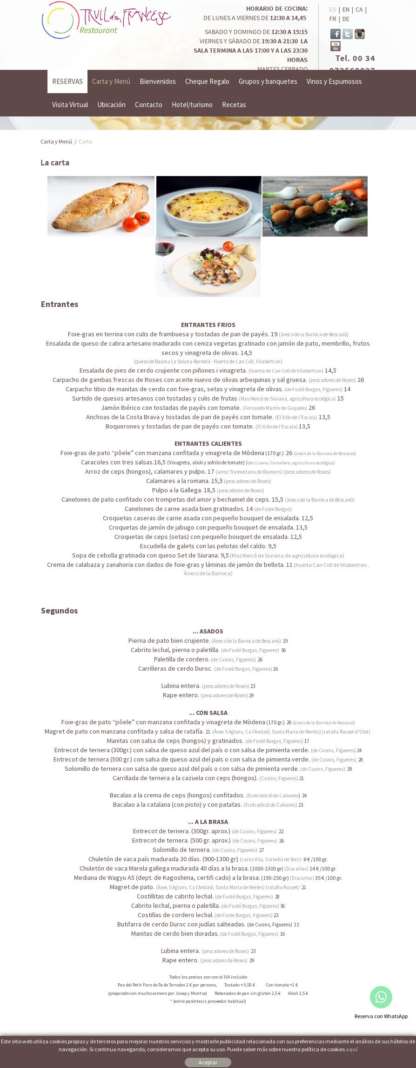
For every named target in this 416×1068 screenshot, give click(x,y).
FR (332, 18)
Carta (85, 141)
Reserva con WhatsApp (381, 1016)
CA (359, 9)
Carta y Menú (56, 141)
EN (345, 9)
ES (332, 9)
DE (345, 18)
